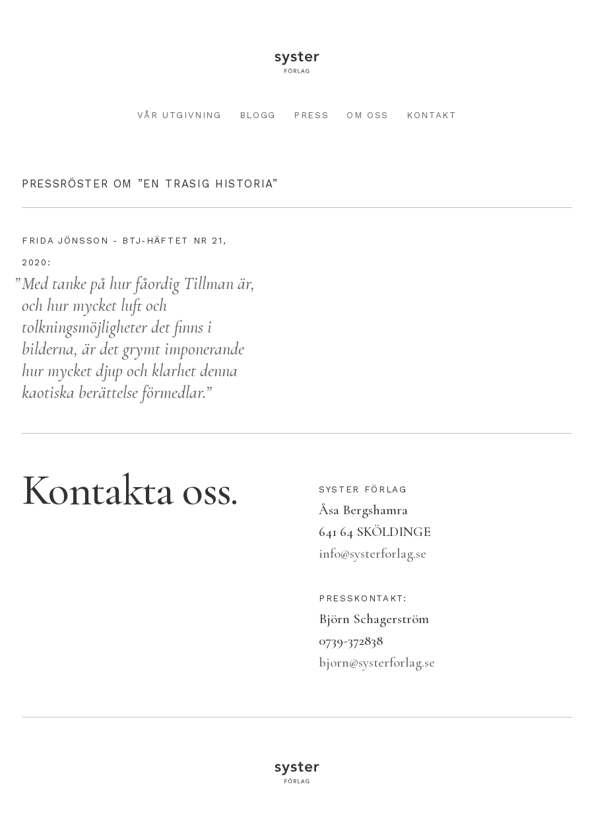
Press (311, 115)
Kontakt (432, 115)
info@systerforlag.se (372, 553)
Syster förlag (297, 62)
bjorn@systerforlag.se (377, 662)
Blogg (258, 115)
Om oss (367, 115)
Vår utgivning (179, 115)
